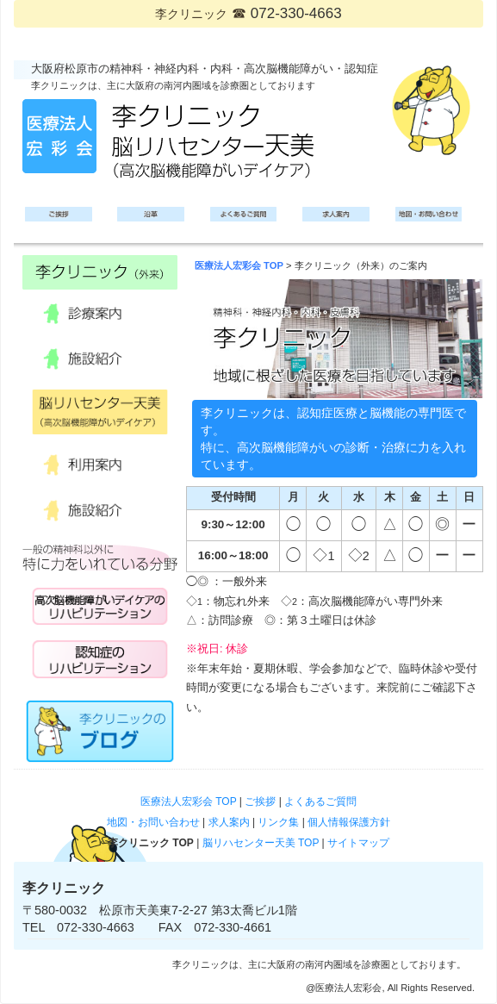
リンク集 (278, 822)
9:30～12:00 (232, 524)
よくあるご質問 (320, 801)
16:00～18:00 (233, 555)
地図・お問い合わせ (153, 822)
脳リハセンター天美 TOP (261, 843)
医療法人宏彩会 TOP (239, 265)
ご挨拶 (260, 801)
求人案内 (229, 822)
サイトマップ (358, 843)
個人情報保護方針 (349, 822)
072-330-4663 (296, 13)
